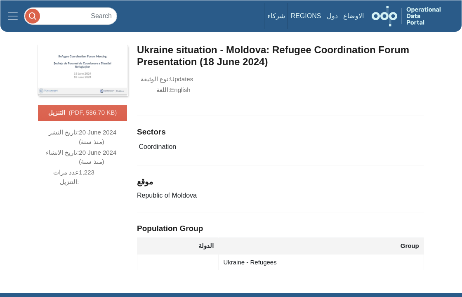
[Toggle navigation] (13, 16)
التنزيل (82, 113)
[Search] (70, 15)
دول (332, 15)
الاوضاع (353, 15)
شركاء (276, 15)
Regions (306, 15)
